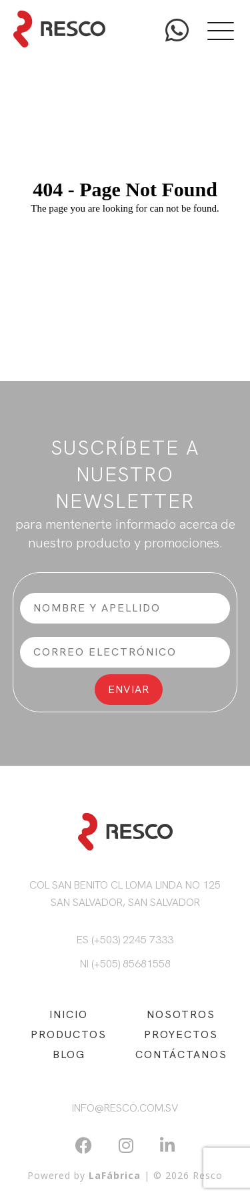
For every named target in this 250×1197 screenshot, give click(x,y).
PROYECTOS (181, 1034)
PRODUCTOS (69, 1034)
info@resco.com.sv (125, 1108)
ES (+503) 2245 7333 (125, 940)
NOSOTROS (181, 1014)
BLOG (69, 1054)
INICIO (68, 1014)
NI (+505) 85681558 (125, 964)
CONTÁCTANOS (181, 1054)
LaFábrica (115, 1175)
